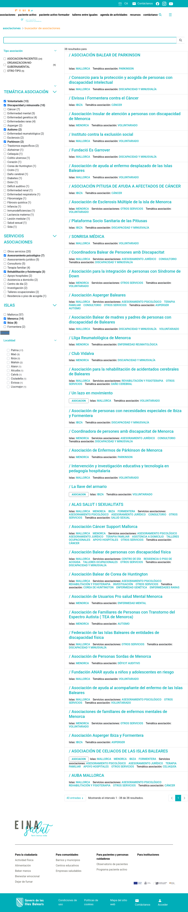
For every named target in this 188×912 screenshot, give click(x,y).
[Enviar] (180, 40)
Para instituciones (148, 854)
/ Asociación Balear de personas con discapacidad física (120, 552)
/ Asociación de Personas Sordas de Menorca (110, 656)
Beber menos (23, 870)
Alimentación (23, 865)
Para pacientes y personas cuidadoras (112, 856)
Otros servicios (132, 208)
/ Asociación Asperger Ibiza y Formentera (106, 735)
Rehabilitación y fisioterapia (142, 380)
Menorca (82, 125)
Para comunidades (67, 854)
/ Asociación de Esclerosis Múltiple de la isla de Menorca (120, 202)
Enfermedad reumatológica (137, 344)
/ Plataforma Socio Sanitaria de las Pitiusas (108, 220)
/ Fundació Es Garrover (89, 150)
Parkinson (126, 68)
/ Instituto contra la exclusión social (101, 134)
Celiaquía (169, 766)
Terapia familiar (117, 536)
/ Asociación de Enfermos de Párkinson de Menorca (115, 450)
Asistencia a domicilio (148, 536)
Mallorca (83, 68)
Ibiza (79, 105)
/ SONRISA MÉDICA (86, 236)
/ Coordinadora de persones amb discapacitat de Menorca (121, 431)
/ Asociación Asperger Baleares (97, 295)
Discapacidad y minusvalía (138, 89)
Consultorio (168, 259)
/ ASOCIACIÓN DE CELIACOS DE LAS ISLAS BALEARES (118, 751)
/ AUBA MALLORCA (86, 775)
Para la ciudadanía (26, 854)
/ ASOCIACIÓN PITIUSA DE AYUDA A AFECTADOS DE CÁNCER (125, 186)
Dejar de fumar (24, 881)
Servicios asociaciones (30, 239)
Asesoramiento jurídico (139, 259)
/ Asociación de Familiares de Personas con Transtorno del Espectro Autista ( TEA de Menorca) (122, 614)
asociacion (79, 400)
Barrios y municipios (68, 860)
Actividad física (24, 860)
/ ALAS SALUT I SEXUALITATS (96, 504)
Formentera (126, 511)
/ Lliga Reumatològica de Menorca (100, 337)
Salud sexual (120, 517)
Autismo (75, 308)
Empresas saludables (68, 870)
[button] (29, 51)
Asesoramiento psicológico (141, 301)
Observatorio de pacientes (112, 864)
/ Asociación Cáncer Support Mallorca (103, 526)
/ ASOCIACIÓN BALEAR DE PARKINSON (104, 55)
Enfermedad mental (132, 603)
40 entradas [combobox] (76, 798)
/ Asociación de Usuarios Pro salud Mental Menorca (115, 596)
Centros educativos (67, 865)
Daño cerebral (121, 384)
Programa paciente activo (111, 869)
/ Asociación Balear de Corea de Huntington (108, 574)
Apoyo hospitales (105, 539)
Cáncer (116, 105)
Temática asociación (30, 92)
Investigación (123, 584)
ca (126, 3)
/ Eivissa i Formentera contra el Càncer (104, 98)
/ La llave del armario (88, 486)
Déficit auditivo (129, 663)
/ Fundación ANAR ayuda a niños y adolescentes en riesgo (121, 672)
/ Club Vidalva (81, 353)
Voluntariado (128, 125)
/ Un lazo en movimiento (91, 393)
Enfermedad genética (131, 587)
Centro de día (131, 559)
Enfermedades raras (164, 587)
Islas (30, 305)
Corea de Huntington (98, 587)
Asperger (162, 305)
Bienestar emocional (27, 876)
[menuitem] (27, 14)
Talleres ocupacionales (100, 562)
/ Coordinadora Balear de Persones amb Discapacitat (116, 252)
